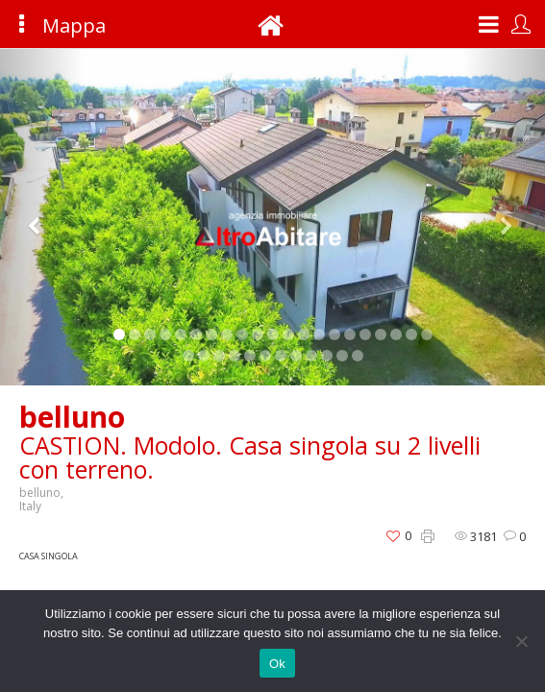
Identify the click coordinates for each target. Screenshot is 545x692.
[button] (41, 217)
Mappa (52, 25)
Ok (277, 663)
